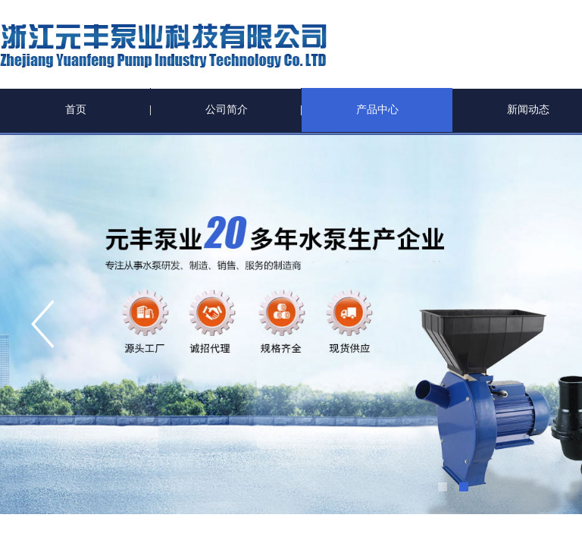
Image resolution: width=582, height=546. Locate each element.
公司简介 (226, 109)
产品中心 (377, 109)
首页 (75, 109)
